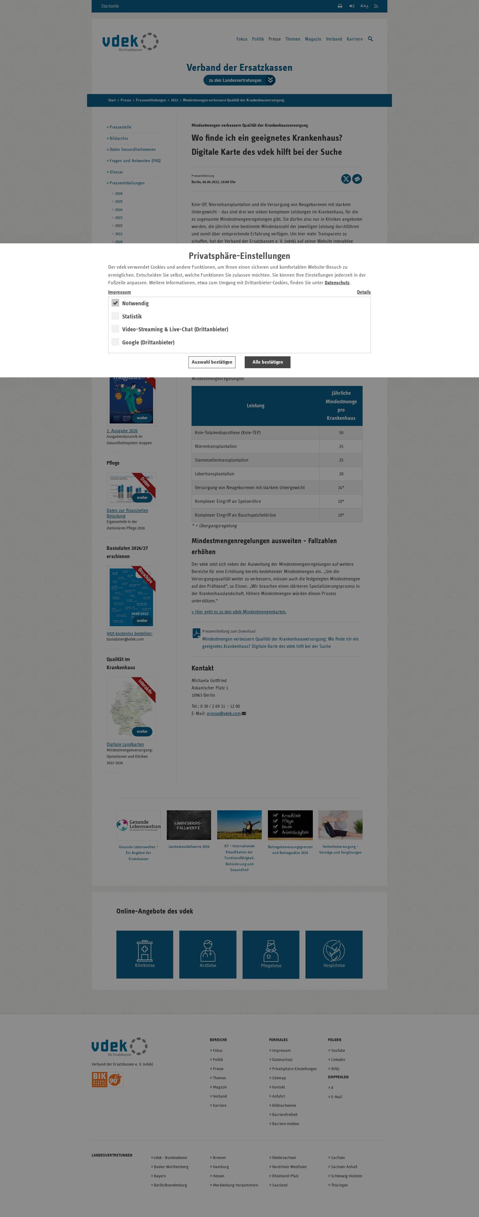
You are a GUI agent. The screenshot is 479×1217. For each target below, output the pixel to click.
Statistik (132, 317)
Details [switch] (364, 292)
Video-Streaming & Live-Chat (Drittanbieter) (175, 329)
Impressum (119, 292)
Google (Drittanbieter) (148, 343)
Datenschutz (337, 282)
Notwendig (135, 303)
